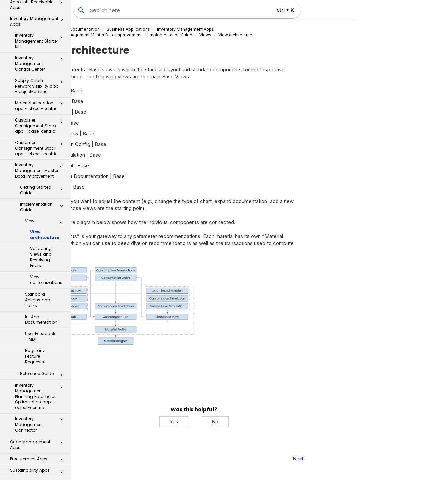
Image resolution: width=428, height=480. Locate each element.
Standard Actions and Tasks (37, 215)
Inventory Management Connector (41, 340)
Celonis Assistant (23, 438)
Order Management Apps (38, 360)
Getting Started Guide (43, 105)
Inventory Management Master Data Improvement (41, 86)
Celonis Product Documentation (124, 29)
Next (353, 458)
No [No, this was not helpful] (271, 421)
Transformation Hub (36, 426)
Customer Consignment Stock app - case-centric (41, 41)
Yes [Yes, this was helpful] (229, 421)
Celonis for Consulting (36, 454)
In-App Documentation (41, 235)
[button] (61, 21)
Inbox (38, 398)
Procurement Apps (38, 376)
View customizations (46, 195)
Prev (89, 458)
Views (46, 138)
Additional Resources (36, 468)
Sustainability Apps (38, 387)
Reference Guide (43, 290)
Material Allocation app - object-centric (41, 21)
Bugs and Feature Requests (35, 272)
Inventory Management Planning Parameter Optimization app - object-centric (41, 312)
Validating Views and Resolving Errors (41, 172)
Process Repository (36, 412)
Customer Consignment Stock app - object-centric (41, 63)
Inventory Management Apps (241, 29)
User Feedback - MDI (40, 252)
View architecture (44, 150)
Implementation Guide (43, 122)
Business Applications (184, 29)
